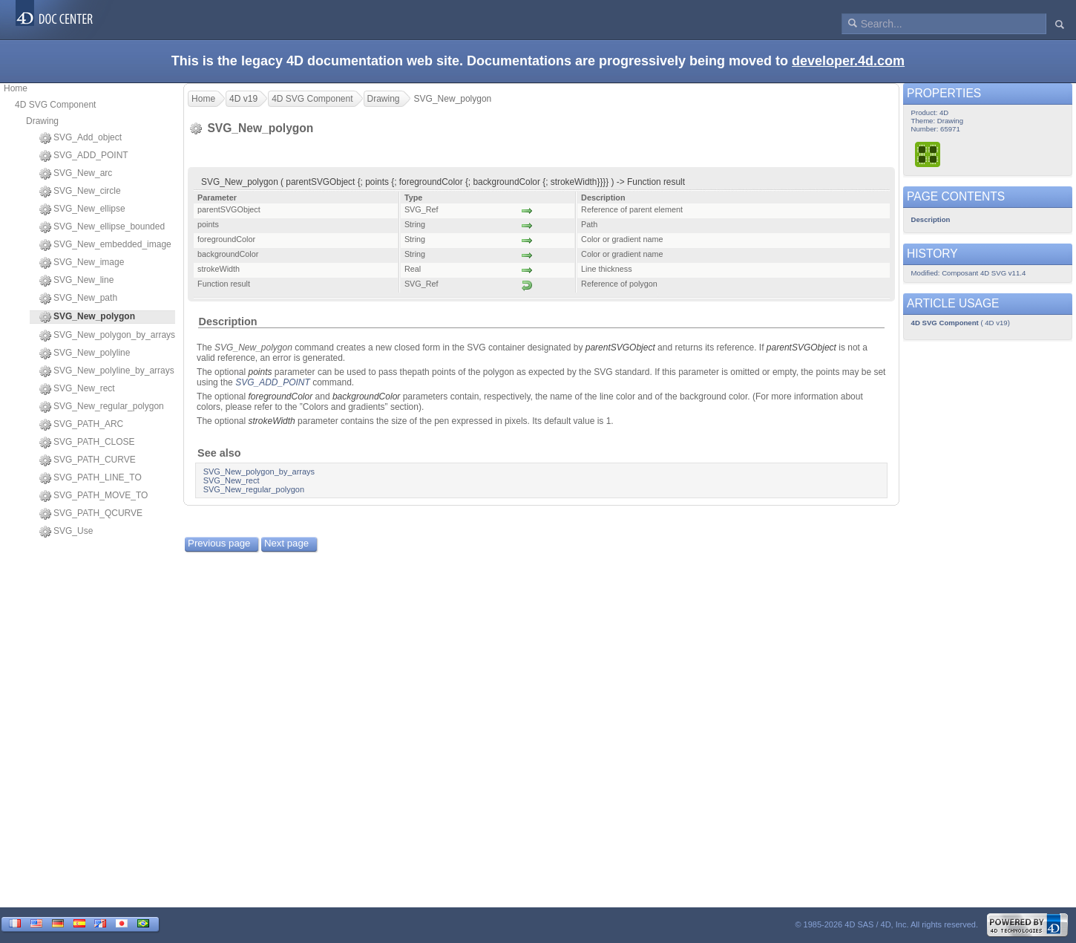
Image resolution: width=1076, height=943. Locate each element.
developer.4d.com (848, 60)
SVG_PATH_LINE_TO (90, 478)
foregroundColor (280, 396)
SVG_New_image (81, 263)
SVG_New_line (76, 281)
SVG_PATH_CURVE (87, 460)
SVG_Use (66, 532)
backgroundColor (366, 396)
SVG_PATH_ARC (81, 425)
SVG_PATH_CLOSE (87, 442)
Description (227, 321)
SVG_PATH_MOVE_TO (93, 496)
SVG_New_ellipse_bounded (102, 227)
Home (15, 88)
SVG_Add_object (80, 138)
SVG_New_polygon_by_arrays (107, 336)
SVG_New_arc (75, 174)
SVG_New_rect (77, 389)
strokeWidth (271, 421)
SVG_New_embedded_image (105, 245)
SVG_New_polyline (84, 353)
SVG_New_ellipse (82, 209)
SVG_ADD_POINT (83, 156)
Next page (286, 543)
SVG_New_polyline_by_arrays (106, 371)
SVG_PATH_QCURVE (90, 514)
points (260, 372)
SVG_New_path (78, 298)
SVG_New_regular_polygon (101, 407)
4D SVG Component (55, 104)
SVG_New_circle (80, 192)
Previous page (219, 543)
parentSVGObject (620, 347)
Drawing (42, 121)
